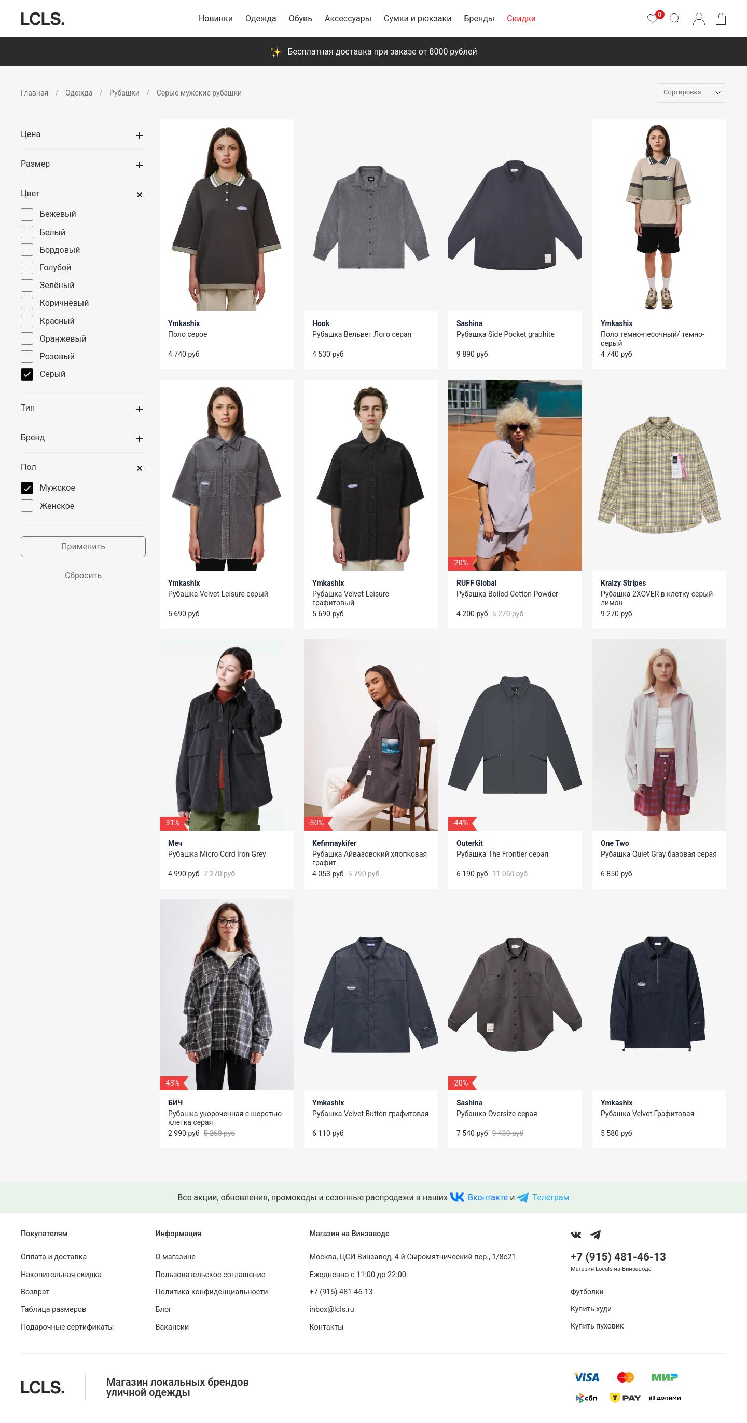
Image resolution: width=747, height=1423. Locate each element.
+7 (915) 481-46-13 (340, 1292)
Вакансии (172, 1327)
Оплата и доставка (54, 1257)
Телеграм (550, 1197)
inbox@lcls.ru (331, 1309)
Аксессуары (348, 18)
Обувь (300, 18)
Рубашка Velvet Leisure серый (218, 594)
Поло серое (187, 334)
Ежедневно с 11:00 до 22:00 (357, 1274)
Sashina (469, 323)
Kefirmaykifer (334, 843)
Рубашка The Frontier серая (502, 854)
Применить (83, 546)
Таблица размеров (53, 1309)
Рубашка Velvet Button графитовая (370, 1113)
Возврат (35, 1292)
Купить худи (591, 1309)
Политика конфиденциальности (212, 1292)
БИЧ (175, 1103)
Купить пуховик (597, 1326)
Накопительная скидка (61, 1274)
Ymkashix (184, 323)
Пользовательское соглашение (211, 1274)
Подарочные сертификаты (67, 1327)
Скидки (521, 18)
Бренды (479, 18)
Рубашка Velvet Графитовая (647, 1113)
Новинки (216, 18)
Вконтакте (488, 1197)
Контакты (326, 1327)
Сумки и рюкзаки (417, 18)
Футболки (587, 1292)
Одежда (260, 18)
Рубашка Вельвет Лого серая (361, 334)
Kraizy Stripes (623, 583)
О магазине (176, 1257)
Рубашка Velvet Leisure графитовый (350, 598)
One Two (615, 843)
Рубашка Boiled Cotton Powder (507, 594)
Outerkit (470, 843)
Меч (175, 843)
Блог (164, 1309)
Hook (320, 323)
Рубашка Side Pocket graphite (506, 334)
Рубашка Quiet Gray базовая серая (659, 854)
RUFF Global (476, 583)
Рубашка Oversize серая (497, 1113)
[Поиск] (675, 19)
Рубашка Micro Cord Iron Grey (217, 854)
